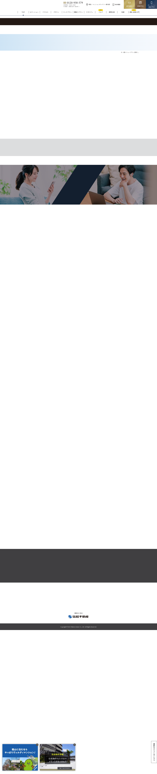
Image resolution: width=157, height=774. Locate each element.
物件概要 (116, 4)
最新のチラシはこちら (154, 752)
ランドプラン (67, 12)
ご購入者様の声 (134, 12)
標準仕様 (112, 12)
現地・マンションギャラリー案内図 (98, 4)
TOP (23, 12)
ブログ (100, 12)
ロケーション (34, 12)
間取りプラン (78, 12)
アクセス (45, 12)
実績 (122, 12)
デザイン (56, 12)
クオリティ (89, 12)
